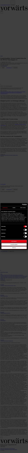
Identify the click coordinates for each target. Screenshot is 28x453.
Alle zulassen (14, 241)
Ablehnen (14, 247)
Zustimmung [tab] (4, 207)
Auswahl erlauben (13, 244)
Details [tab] (14, 207)
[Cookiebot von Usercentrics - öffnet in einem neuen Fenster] (22, 204)
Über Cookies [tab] (23, 207)
